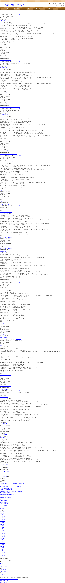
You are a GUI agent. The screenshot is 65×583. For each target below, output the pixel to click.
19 (9, 474)
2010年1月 (2, 550)
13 (0, 474)
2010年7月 (2, 541)
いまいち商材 (27, 8)
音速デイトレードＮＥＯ (5, 337)
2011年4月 (2, 527)
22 (3, 476)
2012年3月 (2, 511)
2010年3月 (2, 547)
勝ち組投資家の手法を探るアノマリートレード (10, 107)
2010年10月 (2, 536)
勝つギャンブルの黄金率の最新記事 (7, 485)
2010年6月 (2, 543)
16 (4, 474)
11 (7, 473)
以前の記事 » (5, 464)
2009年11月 (2, 554)
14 (2, 474)
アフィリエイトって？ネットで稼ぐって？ (9, 579)
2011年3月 (2, 528)
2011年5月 (2, 525)
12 (9, 473)
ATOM (1, 563)
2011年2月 (2, 530)
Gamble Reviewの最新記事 (6, 489)
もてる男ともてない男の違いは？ (7, 580)
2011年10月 (2, 519)
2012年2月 (2, 513)
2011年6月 (2, 524)
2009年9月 (2, 557)
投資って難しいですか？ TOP (7, 11)
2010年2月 (2, 549)
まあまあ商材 (16, 8)
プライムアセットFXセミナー (6, 13)
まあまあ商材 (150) (4, 502)
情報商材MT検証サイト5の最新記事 (7, 494)
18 (7, 474)
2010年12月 (2, 533)
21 (2, 476)
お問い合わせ (61, 3)
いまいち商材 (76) (4, 503)
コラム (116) (2, 507)
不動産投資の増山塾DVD (5, 60)
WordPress (2, 574)
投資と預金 (2, 437)
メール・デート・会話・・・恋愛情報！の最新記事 (11, 496)
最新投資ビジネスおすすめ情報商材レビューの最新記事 (12, 483)
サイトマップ (53, 3)
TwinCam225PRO (4, 389)
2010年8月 (2, 539)
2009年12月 (2, 552)
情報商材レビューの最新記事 (6, 497)
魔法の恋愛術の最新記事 (5, 492)
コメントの (3, 566)
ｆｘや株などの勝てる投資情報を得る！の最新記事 (11, 491)
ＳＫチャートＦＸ (4, 281)
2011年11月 (2, 517)
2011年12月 (2, 516)
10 (6, 473)
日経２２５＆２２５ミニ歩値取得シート (8, 154)
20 (0, 476)
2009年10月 (2, 555)
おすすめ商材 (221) (4, 500)
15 (3, 474)
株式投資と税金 (3, 251)
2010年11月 (2, 535)
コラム (49, 8)
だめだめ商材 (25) (4, 505)
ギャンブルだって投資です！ (6, 582)
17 (6, 474)
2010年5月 (2, 544)
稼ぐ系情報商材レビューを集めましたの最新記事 (10, 486)
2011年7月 (2, 522)
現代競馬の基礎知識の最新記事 (6, 488)
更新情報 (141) (3, 508)
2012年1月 (2, 514)
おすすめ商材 (5, 8)
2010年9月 (2, 538)
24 (6, 476)
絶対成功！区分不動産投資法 (6, 204)
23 (4, 476)
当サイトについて (4, 571)
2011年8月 (2, 521)
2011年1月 (2, 532)
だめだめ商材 (38, 8)
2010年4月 (2, 546)
